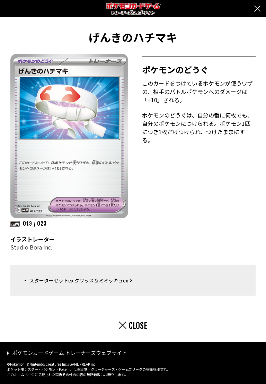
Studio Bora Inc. (31, 247)
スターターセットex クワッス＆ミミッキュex (78, 280)
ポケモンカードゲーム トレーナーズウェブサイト (69, 352)
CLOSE (138, 326)
